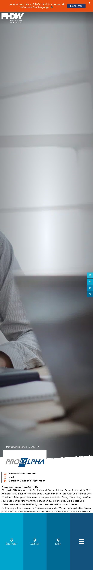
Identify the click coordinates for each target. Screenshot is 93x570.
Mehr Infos (76, 6)
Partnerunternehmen (16, 446)
